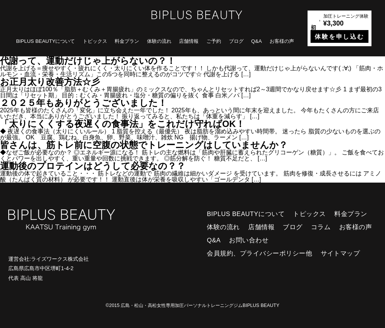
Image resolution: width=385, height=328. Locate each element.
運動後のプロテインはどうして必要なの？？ (92, 166)
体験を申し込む (339, 36)
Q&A (256, 41)
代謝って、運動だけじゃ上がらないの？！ (88, 61)
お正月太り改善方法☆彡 (50, 82)
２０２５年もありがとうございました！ (83, 103)
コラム (321, 227)
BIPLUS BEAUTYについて (45, 41)
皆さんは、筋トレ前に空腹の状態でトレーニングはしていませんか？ (144, 145)
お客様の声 (282, 41)
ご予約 (213, 41)
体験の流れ (159, 41)
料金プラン (127, 41)
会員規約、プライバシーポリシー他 (259, 253)
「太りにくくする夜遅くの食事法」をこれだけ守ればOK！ (122, 124)
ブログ (236, 41)
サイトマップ (340, 253)
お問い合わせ (248, 240)
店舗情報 (189, 41)
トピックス (95, 41)
